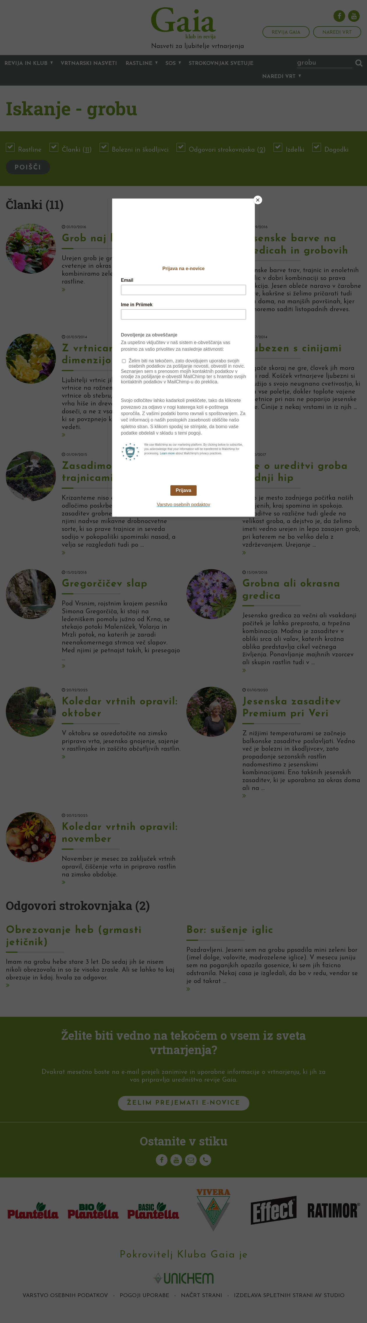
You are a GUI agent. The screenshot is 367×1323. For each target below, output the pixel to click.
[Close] (257, 200)
